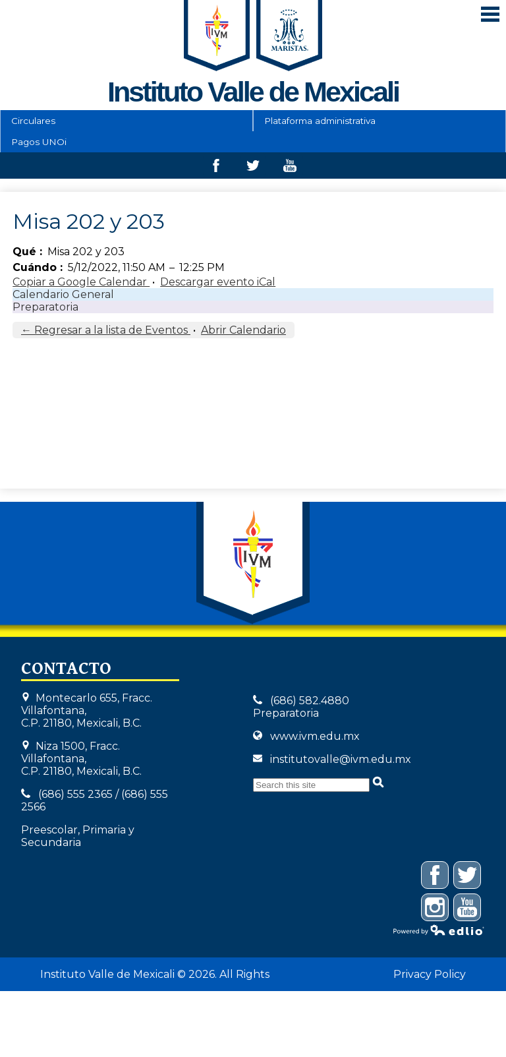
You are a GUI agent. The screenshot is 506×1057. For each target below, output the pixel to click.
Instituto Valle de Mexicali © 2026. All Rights (154, 974)
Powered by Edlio (439, 929)
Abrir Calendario (243, 330)
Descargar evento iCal (217, 282)
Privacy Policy (429, 974)
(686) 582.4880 (309, 700)
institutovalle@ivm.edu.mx (340, 759)
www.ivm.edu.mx (315, 736)
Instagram (435, 909)
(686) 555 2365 (75, 794)
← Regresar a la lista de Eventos (105, 330)
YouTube (467, 909)
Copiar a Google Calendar (81, 282)
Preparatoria (45, 307)
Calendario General (63, 294)
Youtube (290, 169)
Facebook (216, 169)
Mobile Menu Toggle (490, 14)
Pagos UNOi (39, 141)
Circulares (33, 120)
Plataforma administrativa (320, 120)
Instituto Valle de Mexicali (253, 563)
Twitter (253, 169)
